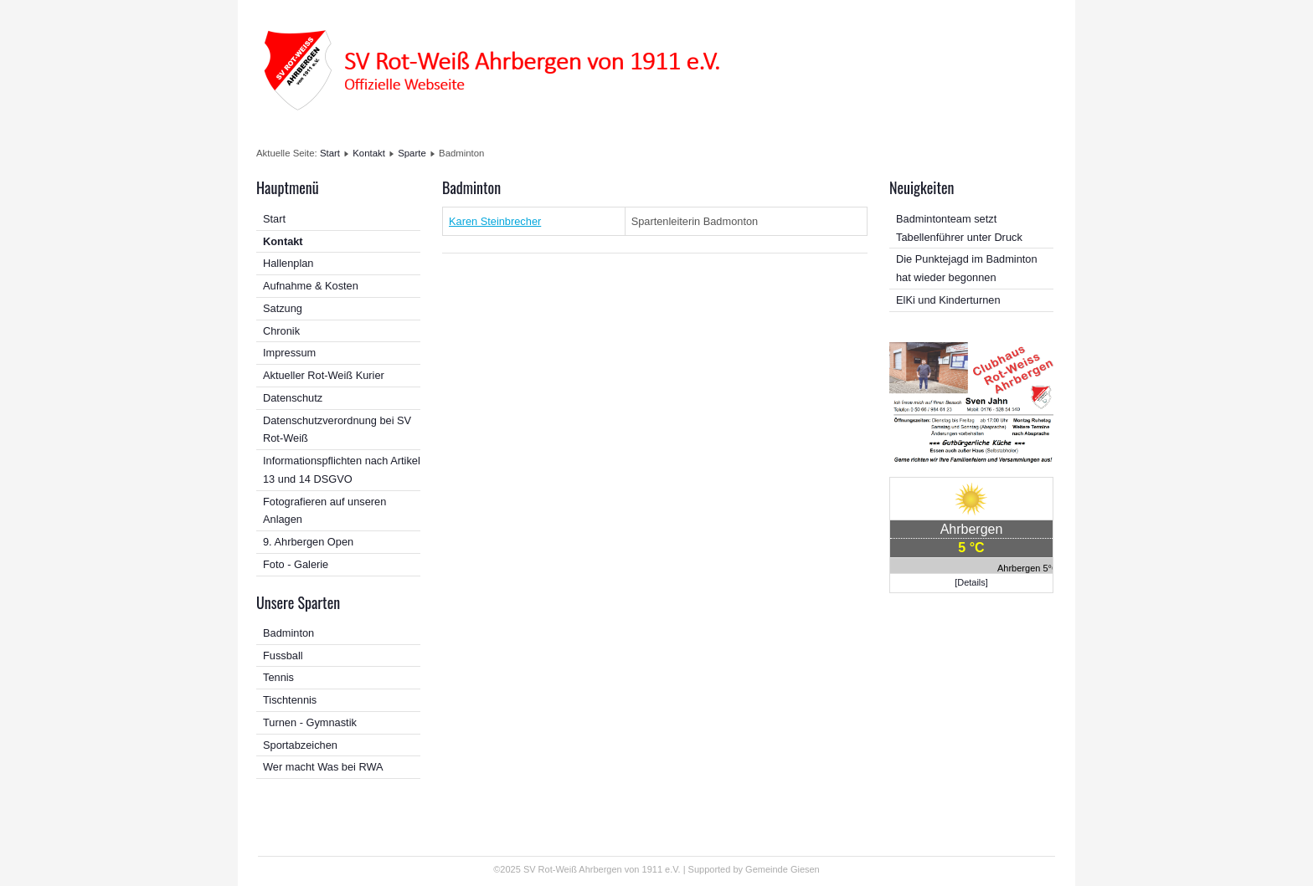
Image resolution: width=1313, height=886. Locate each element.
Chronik (281, 331)
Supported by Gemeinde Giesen (754, 869)
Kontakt (369, 153)
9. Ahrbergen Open (308, 541)
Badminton (288, 633)
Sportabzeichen (300, 745)
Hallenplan (288, 263)
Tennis (278, 677)
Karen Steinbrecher (495, 221)
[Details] (971, 582)
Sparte (412, 153)
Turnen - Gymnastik (310, 722)
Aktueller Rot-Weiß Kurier (323, 375)
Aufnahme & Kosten (310, 285)
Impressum (289, 352)
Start (330, 153)
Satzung (282, 308)
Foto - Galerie (295, 564)
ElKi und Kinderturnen (948, 300)
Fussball (283, 655)
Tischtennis (290, 700)
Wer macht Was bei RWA (323, 767)
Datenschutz (292, 398)
